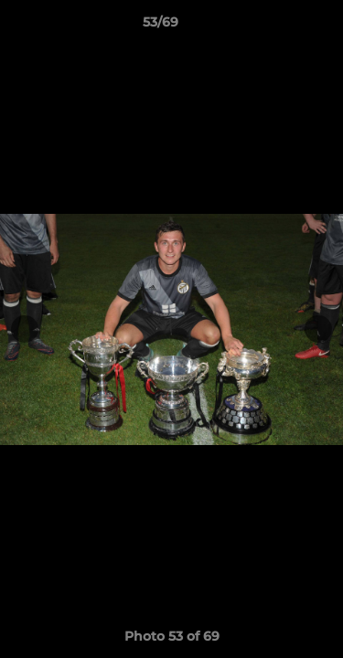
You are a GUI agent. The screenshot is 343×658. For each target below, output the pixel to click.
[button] (277, 26)
